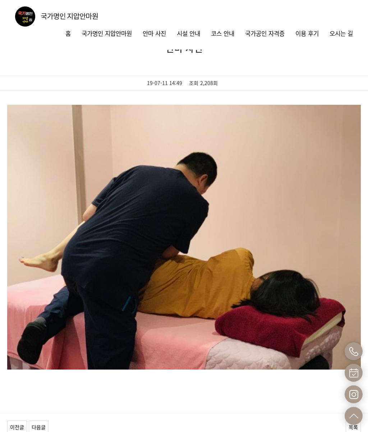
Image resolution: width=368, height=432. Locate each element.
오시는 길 (341, 33)
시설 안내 (188, 33)
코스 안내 (222, 33)
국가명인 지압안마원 (107, 33)
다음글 (39, 323)
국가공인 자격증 (265, 33)
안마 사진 (154, 33)
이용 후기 (307, 33)
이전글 (17, 323)
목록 (353, 323)
